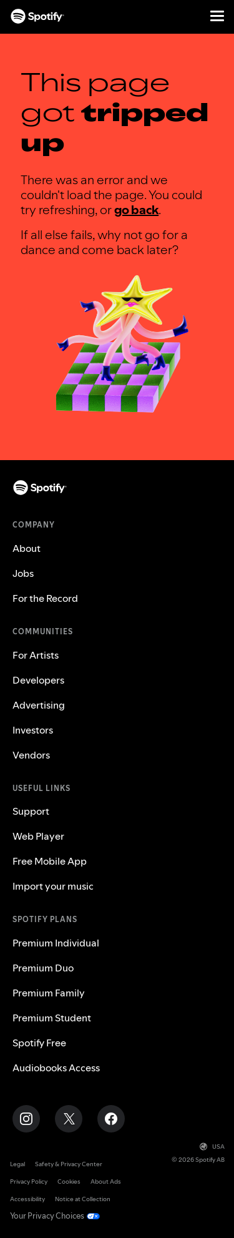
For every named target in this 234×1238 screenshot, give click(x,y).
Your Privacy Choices (47, 1216)
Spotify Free (39, 1042)
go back (136, 209)
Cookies (68, 1181)
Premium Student (51, 1017)
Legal (17, 1164)
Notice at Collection (82, 1199)
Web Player (38, 836)
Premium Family (48, 993)
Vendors (31, 755)
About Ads (105, 1181)
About (26, 548)
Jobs (23, 573)
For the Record (45, 598)
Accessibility (27, 1199)
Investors (32, 730)
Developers (38, 680)
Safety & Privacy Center (68, 1164)
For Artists (35, 655)
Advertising (38, 705)
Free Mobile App (49, 861)
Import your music (53, 886)
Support (30, 811)
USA (212, 1146)
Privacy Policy (28, 1181)
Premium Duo (43, 968)
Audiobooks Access (56, 1067)
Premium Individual (55, 943)
